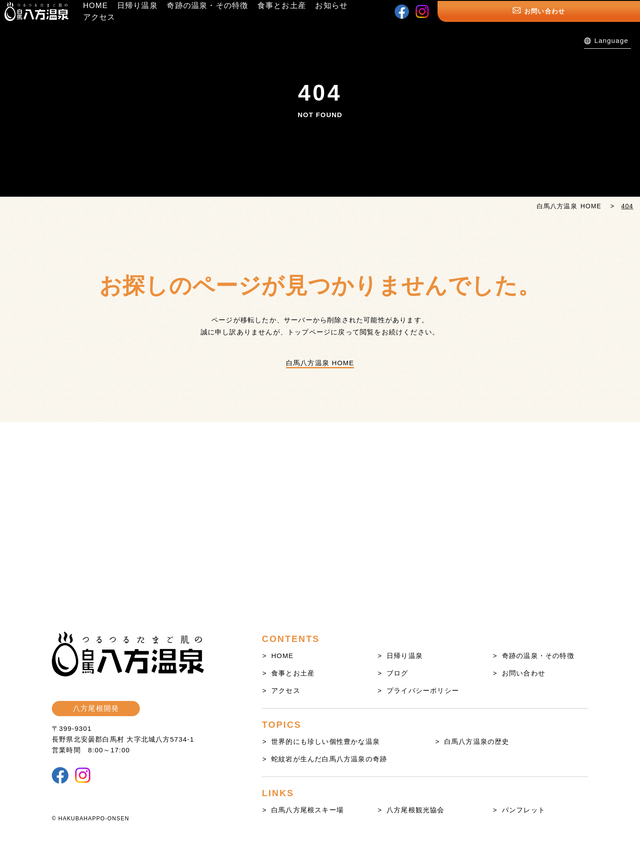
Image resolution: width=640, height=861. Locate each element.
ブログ (397, 673)
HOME (282, 655)
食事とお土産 (293, 673)
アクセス (285, 690)
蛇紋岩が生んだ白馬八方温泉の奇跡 (329, 759)
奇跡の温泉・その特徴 (538, 655)
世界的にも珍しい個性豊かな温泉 (325, 741)
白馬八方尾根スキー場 (307, 810)
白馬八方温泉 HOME (320, 363)
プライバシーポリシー (423, 690)
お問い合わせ (600, 13)
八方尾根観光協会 (416, 810)
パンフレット (523, 810)
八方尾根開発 (96, 708)
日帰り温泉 (405, 655)
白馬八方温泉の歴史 (476, 741)
